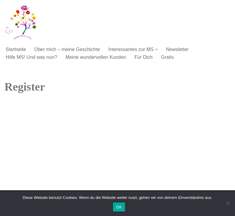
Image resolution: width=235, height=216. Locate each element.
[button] (156, 49)
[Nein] (228, 203)
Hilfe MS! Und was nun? (31, 57)
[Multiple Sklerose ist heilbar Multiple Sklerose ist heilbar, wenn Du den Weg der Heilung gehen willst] (22, 22)
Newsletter (177, 49)
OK (119, 207)
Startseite (16, 49)
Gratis (167, 57)
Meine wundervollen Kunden (96, 57)
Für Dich (144, 57)
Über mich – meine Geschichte (67, 49)
